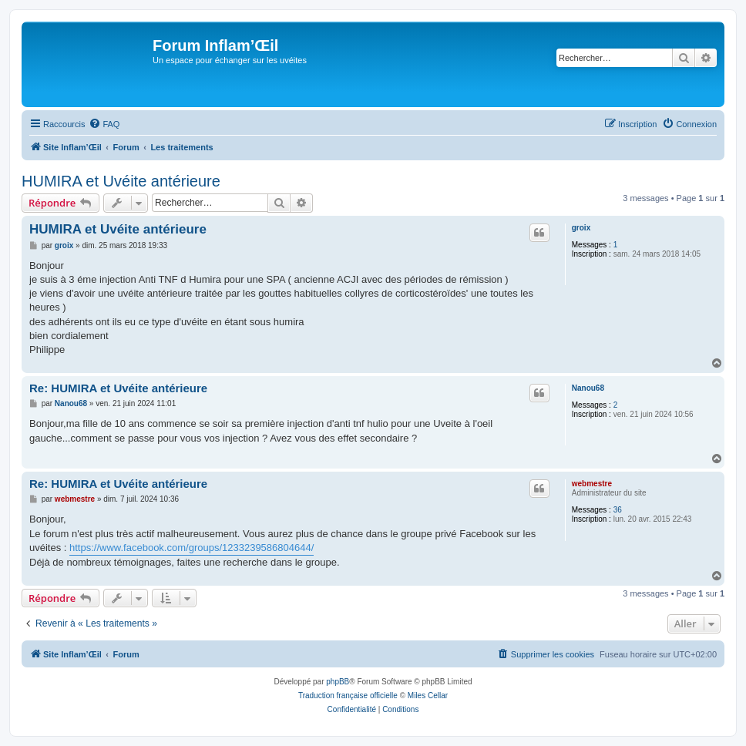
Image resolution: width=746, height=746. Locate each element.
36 (617, 510)
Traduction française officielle (348, 695)
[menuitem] (104, 124)
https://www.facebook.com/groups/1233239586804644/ (191, 547)
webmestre (592, 483)
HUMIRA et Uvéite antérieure (121, 181)
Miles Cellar (428, 695)
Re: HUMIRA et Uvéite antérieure (118, 388)
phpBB (337, 681)
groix (581, 227)
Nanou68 (588, 388)
